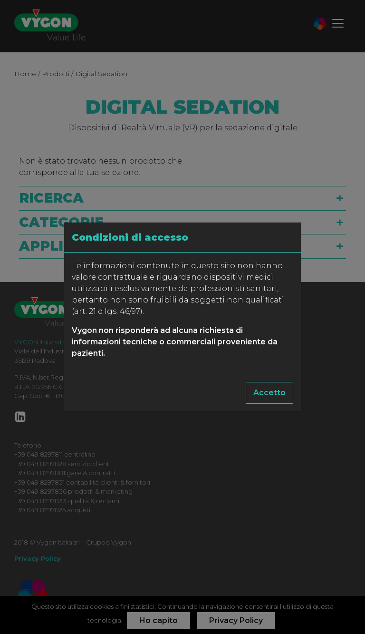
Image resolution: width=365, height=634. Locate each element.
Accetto (269, 392)
